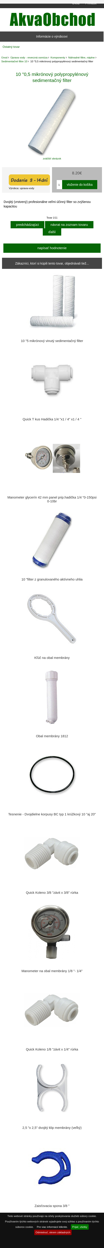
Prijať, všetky (79, 1226)
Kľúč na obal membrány (52, 658)
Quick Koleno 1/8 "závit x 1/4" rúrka (52, 1049)
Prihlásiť (91, 3)
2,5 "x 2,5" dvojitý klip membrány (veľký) (52, 1128)
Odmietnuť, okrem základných (53, 1232)
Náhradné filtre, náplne (81, 57)
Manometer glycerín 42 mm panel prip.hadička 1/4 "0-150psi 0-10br (52, 499)
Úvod (75, 3)
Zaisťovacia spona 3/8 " (51, 1206)
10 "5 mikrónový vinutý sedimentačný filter (52, 341)
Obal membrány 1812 (52, 736)
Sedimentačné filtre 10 (14, 61)
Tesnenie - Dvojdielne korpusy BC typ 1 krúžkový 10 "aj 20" (52, 814)
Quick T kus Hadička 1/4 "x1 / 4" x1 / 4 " (52, 419)
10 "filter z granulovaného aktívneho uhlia (52, 579)
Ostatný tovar (11, 46)
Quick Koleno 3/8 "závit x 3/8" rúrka (52, 892)
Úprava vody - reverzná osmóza (29, 57)
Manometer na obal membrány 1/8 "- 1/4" (52, 971)
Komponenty (58, 57)
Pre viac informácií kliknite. (52, 1226)
